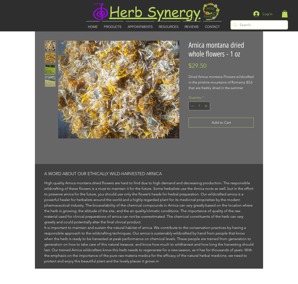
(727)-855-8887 (149, 281)
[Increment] (206, 106)
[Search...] (259, 24)
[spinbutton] (199, 106)
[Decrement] (192, 106)
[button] (285, 13)
